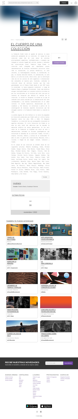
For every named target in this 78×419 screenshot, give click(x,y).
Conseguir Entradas (59, 62)
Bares (34, 378)
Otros (20, 386)
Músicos (48, 381)
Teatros (34, 394)
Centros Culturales (37, 383)
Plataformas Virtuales (37, 396)
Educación (21, 380)
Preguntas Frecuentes (65, 377)
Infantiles (21, 381)
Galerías (34, 391)
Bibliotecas (35, 380)
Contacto (62, 380)
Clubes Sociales (36, 388)
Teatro (20, 385)
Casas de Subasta (37, 381)
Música (20, 383)
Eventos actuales (8, 378)
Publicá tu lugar (36, 377)
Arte (20, 377)
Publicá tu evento (9, 377)
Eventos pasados (8, 380)
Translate (46, 177)
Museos (34, 393)
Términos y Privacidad (65, 378)
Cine (20, 378)
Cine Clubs (35, 385)
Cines (34, 386)
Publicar (64, 2)
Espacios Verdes (36, 389)
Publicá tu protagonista (52, 377)
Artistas (48, 378)
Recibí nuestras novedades (22, 362)
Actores (48, 380)
